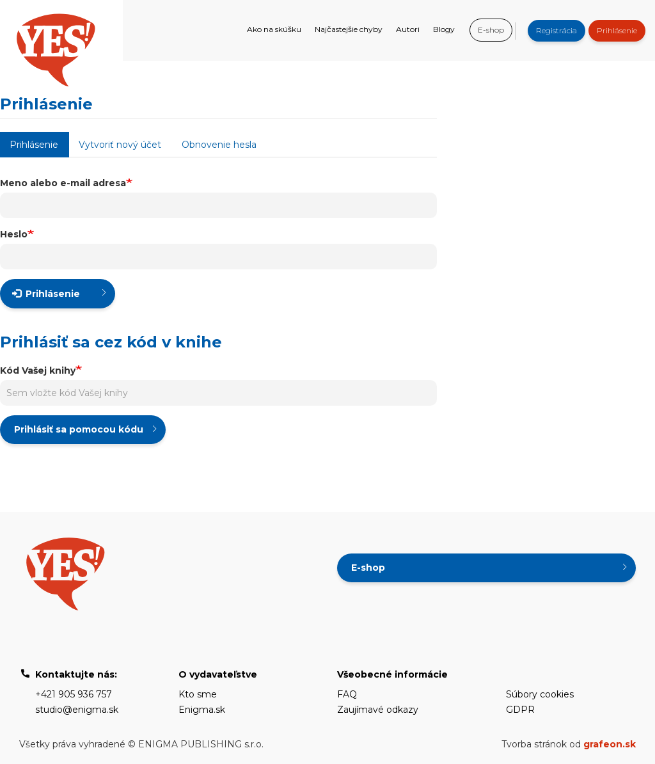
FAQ (347, 694)
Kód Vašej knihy (37, 370)
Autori (408, 29)
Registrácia (556, 30)
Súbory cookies (540, 694)
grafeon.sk (609, 744)
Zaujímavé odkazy (377, 709)
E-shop (491, 30)
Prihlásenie (617, 30)
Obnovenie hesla (219, 144)
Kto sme (197, 694)
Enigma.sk (201, 709)
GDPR (520, 709)
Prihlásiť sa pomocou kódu (78, 429)
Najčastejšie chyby (349, 29)
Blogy (444, 29)
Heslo (14, 234)
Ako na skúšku (274, 29)
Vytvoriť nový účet (120, 144)
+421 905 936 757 (73, 694)
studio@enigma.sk (76, 709)
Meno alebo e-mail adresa (63, 183)
